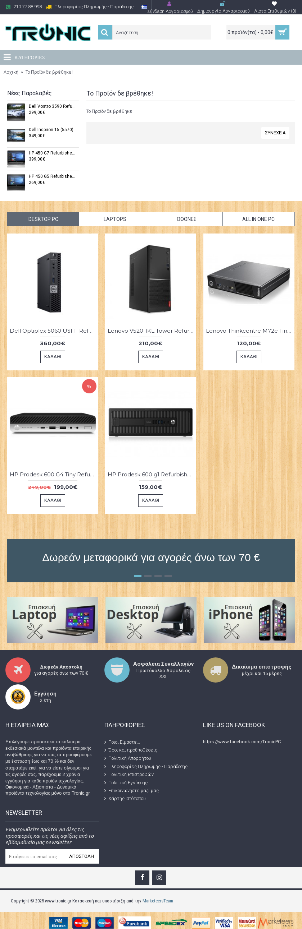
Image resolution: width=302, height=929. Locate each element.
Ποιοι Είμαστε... (122, 742)
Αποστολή (81, 856)
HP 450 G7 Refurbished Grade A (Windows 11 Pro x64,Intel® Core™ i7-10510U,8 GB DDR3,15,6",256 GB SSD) (53, 153)
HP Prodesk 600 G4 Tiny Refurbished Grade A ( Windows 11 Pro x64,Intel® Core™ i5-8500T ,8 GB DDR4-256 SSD (54, 474)
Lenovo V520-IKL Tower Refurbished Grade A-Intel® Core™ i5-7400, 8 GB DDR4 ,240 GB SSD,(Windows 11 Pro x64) (152, 330)
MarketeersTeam (158, 900)
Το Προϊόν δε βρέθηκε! (49, 72)
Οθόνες (187, 219)
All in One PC (258, 219)
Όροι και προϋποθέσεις (130, 750)
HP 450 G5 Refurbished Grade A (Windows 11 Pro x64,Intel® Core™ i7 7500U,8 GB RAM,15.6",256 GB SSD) (53, 176)
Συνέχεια (275, 132)
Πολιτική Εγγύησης (126, 783)
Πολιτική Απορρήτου (127, 758)
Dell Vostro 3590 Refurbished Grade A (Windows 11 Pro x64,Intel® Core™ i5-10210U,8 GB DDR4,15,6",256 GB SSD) (53, 106)
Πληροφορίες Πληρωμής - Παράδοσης (146, 766)
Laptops (115, 219)
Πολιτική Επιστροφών (129, 774)
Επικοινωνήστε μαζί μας (131, 791)
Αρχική (11, 72)
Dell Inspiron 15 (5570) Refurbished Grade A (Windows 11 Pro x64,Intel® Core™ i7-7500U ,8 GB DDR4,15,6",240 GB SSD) (53, 130)
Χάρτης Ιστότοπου (125, 798)
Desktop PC (43, 219)
